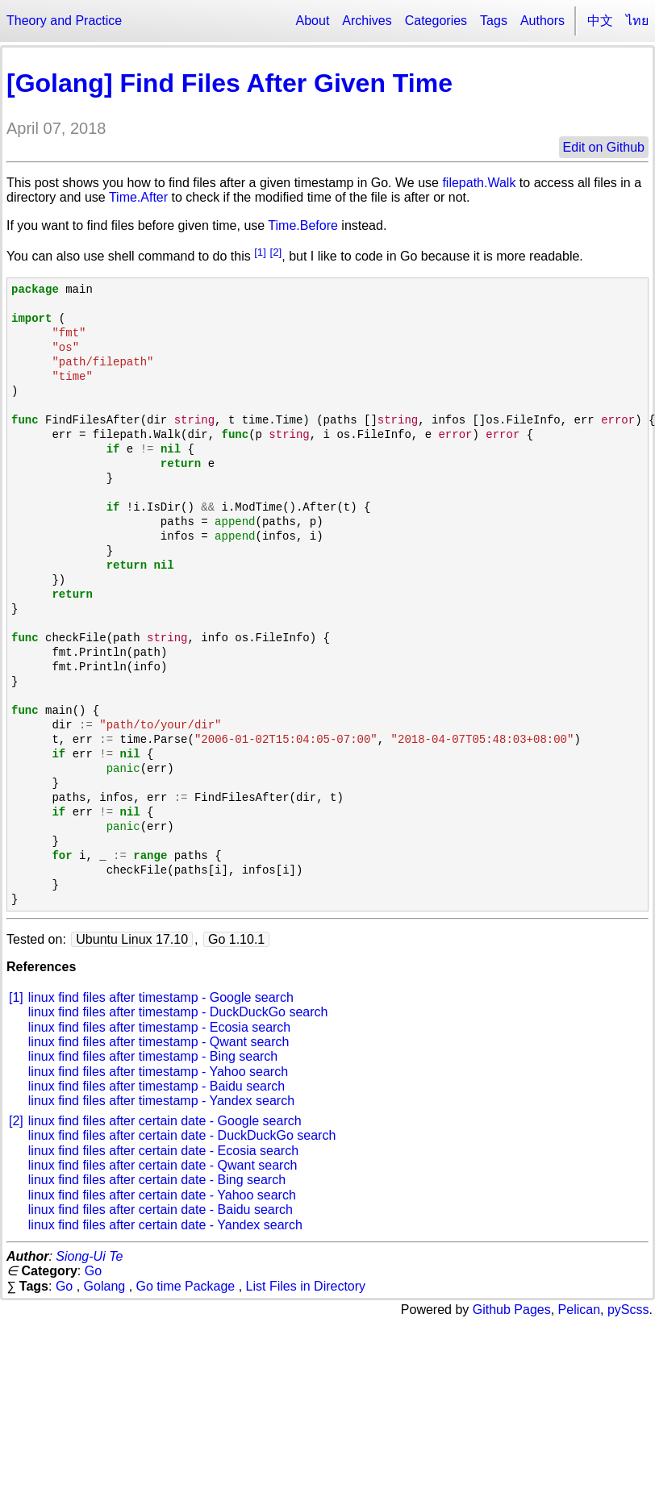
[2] (275, 252)
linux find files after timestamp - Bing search (152, 1056)
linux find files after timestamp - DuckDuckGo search (178, 1012)
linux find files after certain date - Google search (165, 1121)
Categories (436, 20)
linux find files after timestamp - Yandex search (161, 1100)
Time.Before (303, 225)
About (313, 20)
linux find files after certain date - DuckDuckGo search (182, 1135)
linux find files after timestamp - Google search (161, 997)
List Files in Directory (305, 1286)
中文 (600, 20)
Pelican (579, 1309)
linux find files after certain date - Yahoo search (162, 1195)
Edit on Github (604, 147)
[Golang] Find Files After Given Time (229, 83)
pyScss (628, 1309)
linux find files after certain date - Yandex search (165, 1225)
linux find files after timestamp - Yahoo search (158, 1071)
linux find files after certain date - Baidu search (160, 1209)
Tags (493, 20)
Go (93, 1271)
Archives (366, 20)
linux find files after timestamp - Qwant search (159, 1042)
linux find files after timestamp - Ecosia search (159, 1027)
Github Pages (512, 1309)
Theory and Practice (64, 20)
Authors (542, 20)
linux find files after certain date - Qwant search (163, 1165)
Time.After (138, 197)
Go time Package (186, 1286)
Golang (105, 1286)
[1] (260, 252)
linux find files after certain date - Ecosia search (163, 1151)
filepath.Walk (478, 183)
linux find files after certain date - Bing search (157, 1180)
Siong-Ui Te (89, 1256)
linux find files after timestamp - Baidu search (156, 1086)
